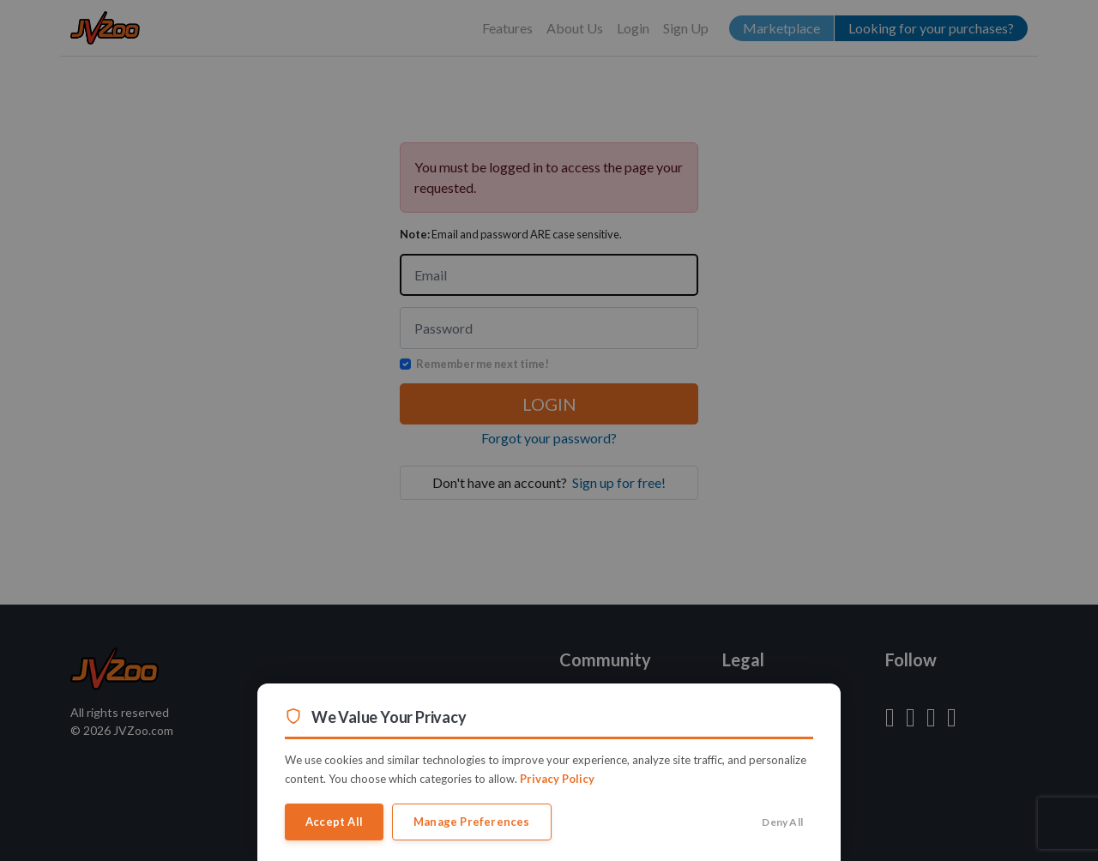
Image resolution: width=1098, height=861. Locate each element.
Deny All (782, 822)
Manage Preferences (471, 821)
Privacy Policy (557, 779)
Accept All (334, 821)
